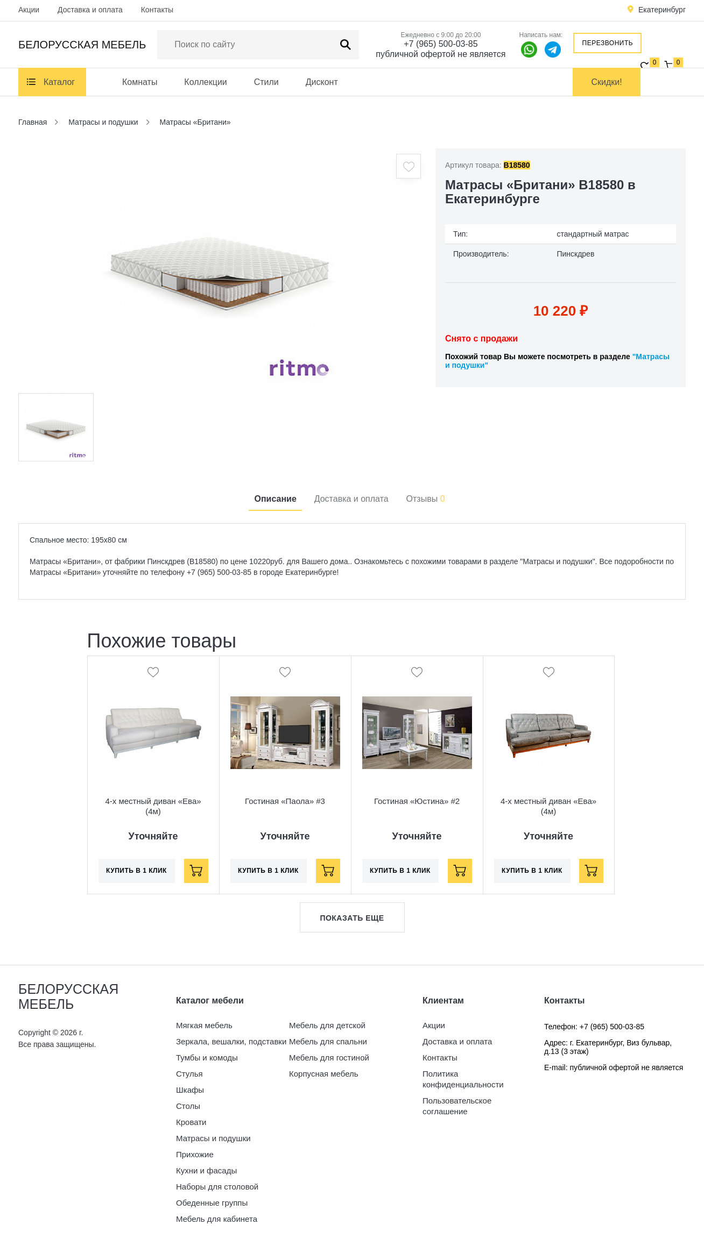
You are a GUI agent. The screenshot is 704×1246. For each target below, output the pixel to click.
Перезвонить (607, 43)
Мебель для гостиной (329, 1057)
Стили (266, 82)
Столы (188, 1105)
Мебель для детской (327, 1025)
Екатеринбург (662, 9)
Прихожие (195, 1154)
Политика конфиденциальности (463, 1079)
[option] (220, 266)
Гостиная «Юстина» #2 (417, 801)
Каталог (59, 82)
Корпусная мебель (323, 1073)
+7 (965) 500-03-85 (440, 43)
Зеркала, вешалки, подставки (231, 1041)
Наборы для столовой (217, 1186)
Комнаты (139, 82)
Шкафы (190, 1089)
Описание (275, 498)
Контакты (157, 9)
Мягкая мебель (204, 1025)
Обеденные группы (212, 1202)
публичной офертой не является (440, 54)
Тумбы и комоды (207, 1057)
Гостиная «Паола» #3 (285, 801)
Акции (28, 9)
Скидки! (607, 82)
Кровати (191, 1122)
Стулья (189, 1073)
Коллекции (205, 82)
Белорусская (82, 44)
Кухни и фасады (206, 1170)
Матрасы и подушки (213, 1138)
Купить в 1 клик (136, 870)
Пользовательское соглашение (457, 1106)
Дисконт (322, 82)
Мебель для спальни (328, 1041)
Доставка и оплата (90, 9)
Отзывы (425, 498)
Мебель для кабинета (216, 1218)
